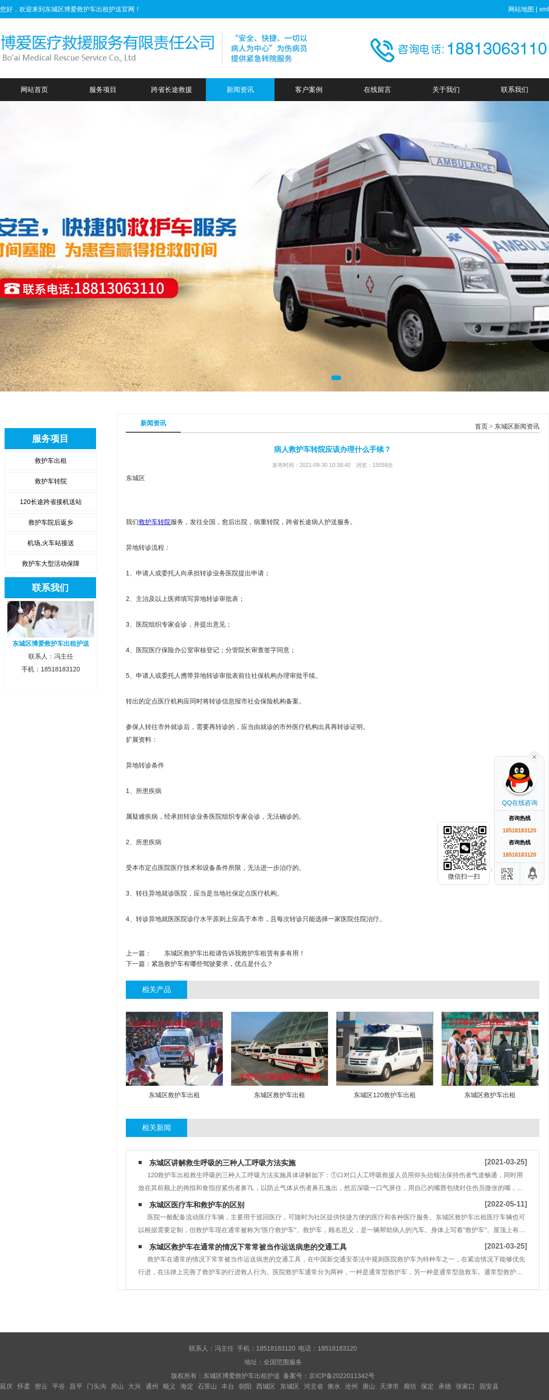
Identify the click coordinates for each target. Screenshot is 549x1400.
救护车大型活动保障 (51, 563)
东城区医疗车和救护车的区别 (196, 1205)
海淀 (186, 1386)
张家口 (465, 1386)
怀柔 (23, 1386)
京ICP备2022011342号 (341, 1375)
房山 (117, 1386)
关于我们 (446, 89)
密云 (41, 1386)
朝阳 (245, 1386)
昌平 (76, 1386)
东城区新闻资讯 (517, 426)
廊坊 (410, 1386)
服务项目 (103, 89)
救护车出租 (51, 460)
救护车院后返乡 (50, 522)
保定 (427, 1386)
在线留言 (377, 89)
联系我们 (514, 89)
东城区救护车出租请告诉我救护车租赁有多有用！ (228, 953)
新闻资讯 (240, 89)
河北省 (313, 1386)
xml (544, 9)
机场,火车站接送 (50, 543)
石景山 (207, 1386)
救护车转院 (51, 481)
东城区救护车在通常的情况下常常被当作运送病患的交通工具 (248, 1247)
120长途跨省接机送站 (50, 501)
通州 (151, 1386)
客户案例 (309, 89)
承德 (444, 1386)
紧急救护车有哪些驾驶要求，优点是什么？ (212, 963)
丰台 (227, 1386)
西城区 (265, 1386)
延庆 (6, 1386)
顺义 (169, 1386)
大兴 (134, 1386)
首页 (481, 426)
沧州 (351, 1386)
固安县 (489, 1386)
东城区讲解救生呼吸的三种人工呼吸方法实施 (222, 1163)
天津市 (389, 1386)
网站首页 (34, 89)
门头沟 (96, 1386)
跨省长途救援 (171, 89)
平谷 (58, 1386)
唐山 (368, 1386)
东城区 (289, 1386)
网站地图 (521, 9)
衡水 (334, 1386)
